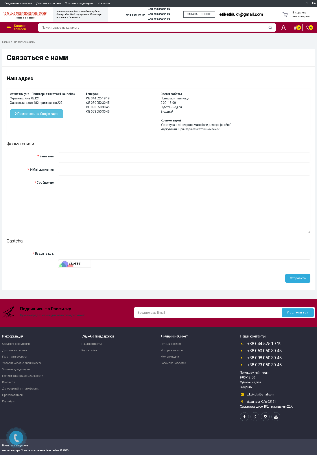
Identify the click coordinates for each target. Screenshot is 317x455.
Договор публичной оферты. (20, 388)
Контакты (104, 3)
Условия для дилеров (79, 3)
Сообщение (45, 182)
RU (307, 3)
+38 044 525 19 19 (261, 344)
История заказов (172, 350)
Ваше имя (47, 156)
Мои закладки (170, 356)
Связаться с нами (24, 42)
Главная (7, 42)
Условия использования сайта (21, 363)
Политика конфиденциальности (22, 375)
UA (314, 3)
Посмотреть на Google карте (36, 114)
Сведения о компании (18, 3)
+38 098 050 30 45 (159, 14)
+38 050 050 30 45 (159, 9)
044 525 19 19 (135, 14)
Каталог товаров (16, 27)
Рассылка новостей (173, 363)
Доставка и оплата (48, 3)
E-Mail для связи (41, 169)
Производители (12, 395)
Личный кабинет (171, 343)
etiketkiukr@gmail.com (241, 14)
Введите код (44, 253)
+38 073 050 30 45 (159, 19)
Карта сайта (89, 350)
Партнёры (8, 401)
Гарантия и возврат (15, 356)
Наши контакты (91, 343)
